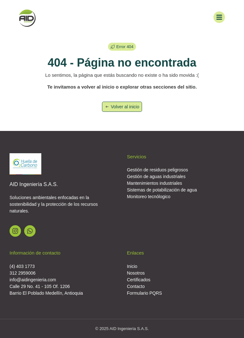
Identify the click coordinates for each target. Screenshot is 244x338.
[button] (122, 47)
